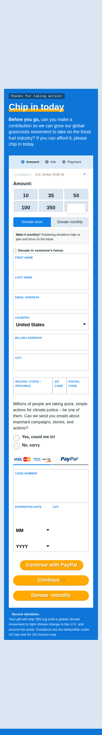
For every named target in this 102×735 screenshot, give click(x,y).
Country (22, 317)
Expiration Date (28, 506)
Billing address (28, 337)
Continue (49, 580)
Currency (23, 174)
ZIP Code (59, 383)
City (18, 357)
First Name (24, 257)
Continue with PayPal (51, 565)
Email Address (27, 297)
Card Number (26, 473)
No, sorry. (31, 445)
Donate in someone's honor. (41, 250)
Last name (23, 277)
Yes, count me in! (38, 437)
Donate (51, 595)
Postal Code (74, 383)
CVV (56, 506)
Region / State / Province (28, 383)
